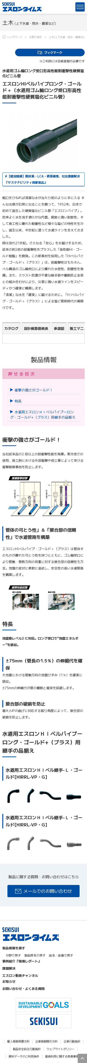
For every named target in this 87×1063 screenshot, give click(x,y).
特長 (18, 401)
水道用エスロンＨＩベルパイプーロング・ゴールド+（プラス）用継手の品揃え (42, 414)
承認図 (59, 328)
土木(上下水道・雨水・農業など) (68, 37)
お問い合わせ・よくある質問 (23, 988)
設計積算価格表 (36, 328)
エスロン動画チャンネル (20, 975)
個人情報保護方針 (18, 1041)
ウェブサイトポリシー (60, 1049)
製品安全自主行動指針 (27, 1049)
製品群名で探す (34, 955)
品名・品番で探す (61, 955)
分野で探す (35, 37)
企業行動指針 (72, 1041)
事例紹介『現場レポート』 (21, 961)
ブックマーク (53, 52)
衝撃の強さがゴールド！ (34, 389)
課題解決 (8, 968)
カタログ (11, 328)
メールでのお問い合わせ (47, 891)
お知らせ (8, 981)
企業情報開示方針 (46, 1041)
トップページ (14, 37)
